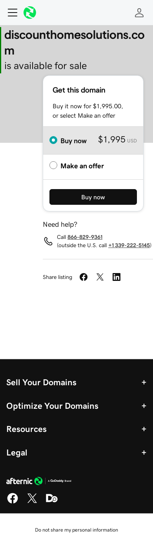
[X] (32, 502)
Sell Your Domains (41, 382)
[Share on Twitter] (100, 277)
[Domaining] (52, 502)
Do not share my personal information (76, 529)
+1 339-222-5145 (129, 245)
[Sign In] (139, 12)
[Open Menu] (9, 12)
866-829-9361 (84, 237)
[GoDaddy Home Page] (38, 482)
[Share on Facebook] (83, 277)
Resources (26, 428)
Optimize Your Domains (52, 405)
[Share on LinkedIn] (116, 277)
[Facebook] (12, 502)
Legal (16, 452)
